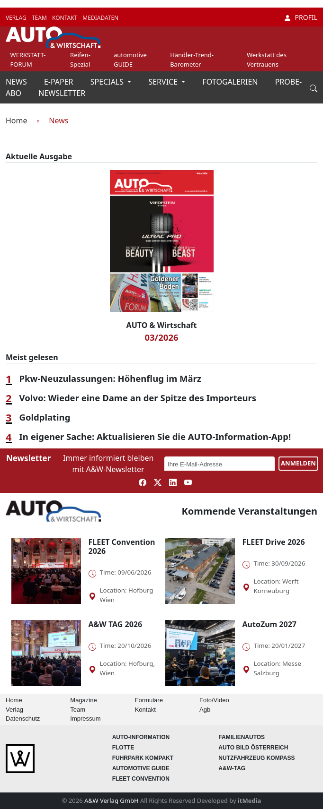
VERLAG (17, 18)
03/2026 (161, 337)
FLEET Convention (141, 778)
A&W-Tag (231, 768)
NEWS (17, 82)
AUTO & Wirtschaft (161, 325)
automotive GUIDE (130, 60)
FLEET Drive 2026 (273, 542)
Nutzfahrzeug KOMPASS (256, 758)
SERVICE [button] (163, 82)
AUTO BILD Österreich (253, 747)
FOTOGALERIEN (231, 82)
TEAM (40, 18)
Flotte (123, 747)
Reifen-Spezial (80, 60)
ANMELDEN (298, 463)
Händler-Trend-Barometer (192, 60)
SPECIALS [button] (108, 82)
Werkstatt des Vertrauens (267, 60)
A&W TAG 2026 (116, 624)
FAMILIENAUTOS (241, 737)
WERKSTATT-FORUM (28, 60)
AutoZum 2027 (269, 624)
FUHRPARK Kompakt (143, 758)
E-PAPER (59, 82)
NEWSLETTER (61, 93)
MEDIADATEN (100, 18)
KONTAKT (65, 18)
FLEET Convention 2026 (122, 546)
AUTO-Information (141, 737)
